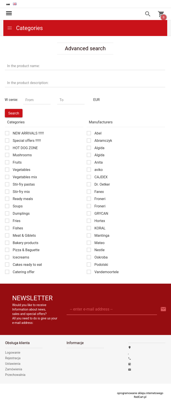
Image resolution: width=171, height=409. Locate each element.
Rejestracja (12, 358)
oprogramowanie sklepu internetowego (140, 393)
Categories (25, 28)
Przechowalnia (15, 375)
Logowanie (12, 352)
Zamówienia (13, 369)
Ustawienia (12, 363)
